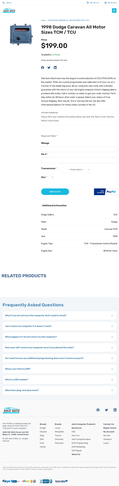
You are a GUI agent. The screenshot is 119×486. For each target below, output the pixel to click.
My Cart (106, 435)
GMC (42, 439)
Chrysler (43, 432)
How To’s (75, 435)
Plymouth (59, 443)
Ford (42, 443)
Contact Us (108, 424)
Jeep (42, 435)
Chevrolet (59, 439)
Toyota (58, 435)
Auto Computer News (81, 439)
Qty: (43, 177)
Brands (43, 424)
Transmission (48, 168)
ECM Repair (77, 450)
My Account (110, 2)
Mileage (45, 143)
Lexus (57, 428)
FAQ (73, 432)
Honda (43, 447)
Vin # (44, 154)
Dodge (43, 428)
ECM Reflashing (78, 447)
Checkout (107, 439)
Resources (77, 428)
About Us (76, 454)
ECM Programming (80, 443)
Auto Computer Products (83, 424)
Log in (106, 443)
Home (43, 20)
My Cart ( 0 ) (94, 3)
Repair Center (109, 428)
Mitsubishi (59, 432)
